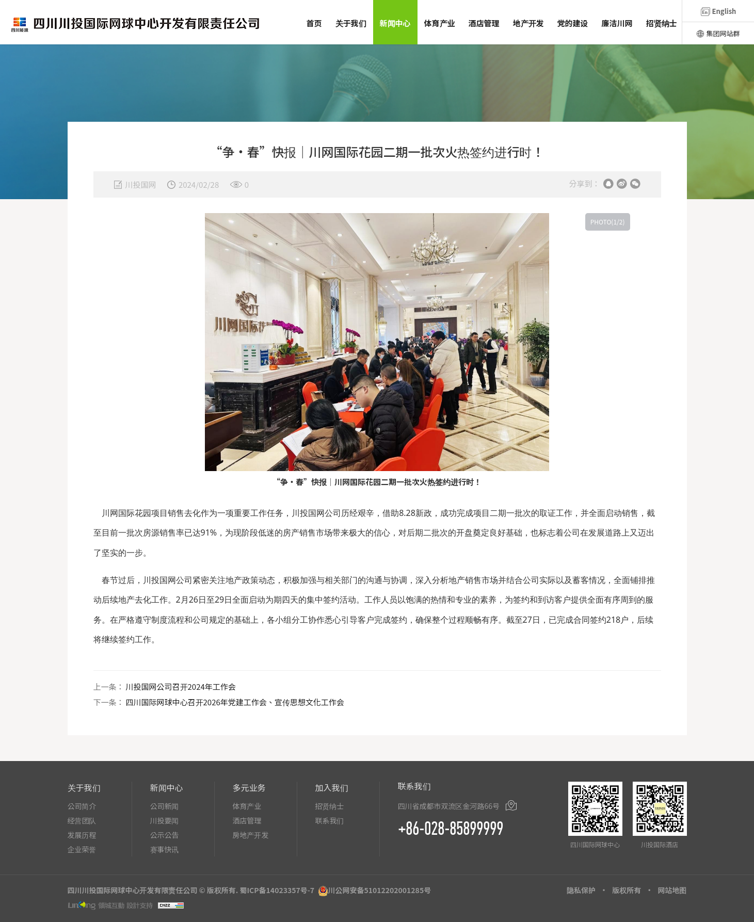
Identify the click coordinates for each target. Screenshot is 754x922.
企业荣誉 (82, 849)
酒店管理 (247, 820)
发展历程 (82, 835)
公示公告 (164, 835)
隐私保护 (581, 890)
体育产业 (247, 806)
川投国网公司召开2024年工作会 (181, 686)
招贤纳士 (329, 806)
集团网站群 (718, 33)
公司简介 (82, 806)
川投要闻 (164, 820)
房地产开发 (251, 835)
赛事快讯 (164, 849)
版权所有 (626, 890)
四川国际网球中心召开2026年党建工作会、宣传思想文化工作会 (235, 702)
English (718, 11)
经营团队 (82, 820)
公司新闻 (164, 806)
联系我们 (329, 820)
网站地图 (672, 890)
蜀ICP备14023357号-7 (276, 890)
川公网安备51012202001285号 (379, 890)
